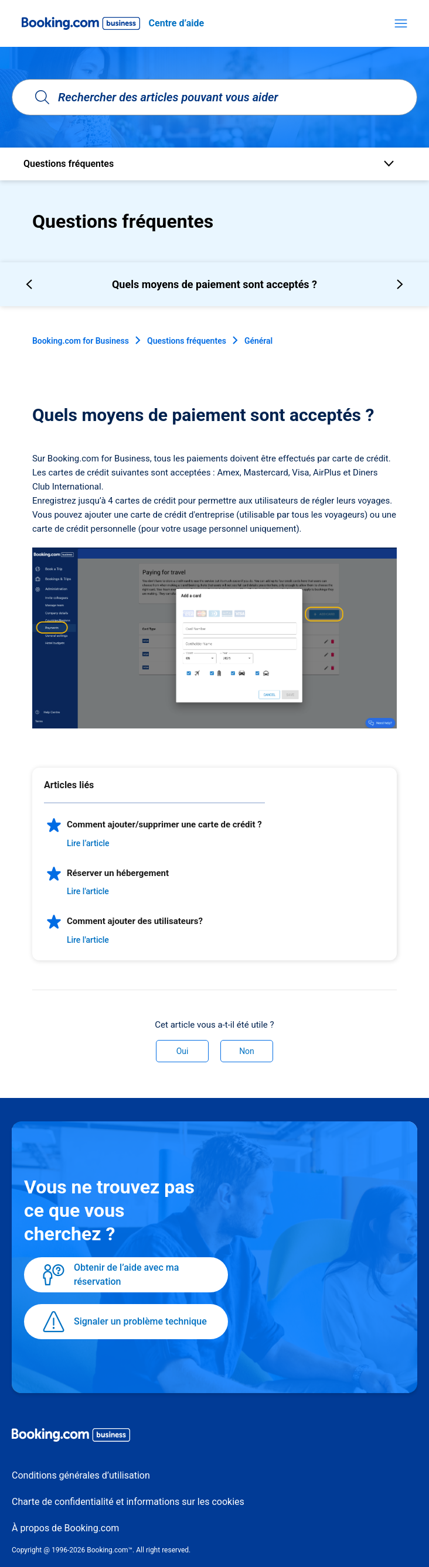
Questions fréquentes (186, 340)
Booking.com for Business (80, 340)
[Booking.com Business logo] (214, 1437)
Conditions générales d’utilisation (81, 1475)
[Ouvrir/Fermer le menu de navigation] (400, 23)
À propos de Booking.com (65, 1528)
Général (258, 340)
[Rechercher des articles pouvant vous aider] (214, 97)
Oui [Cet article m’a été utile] (182, 1051)
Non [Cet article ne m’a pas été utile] (246, 1051)
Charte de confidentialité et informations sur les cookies (128, 1501)
